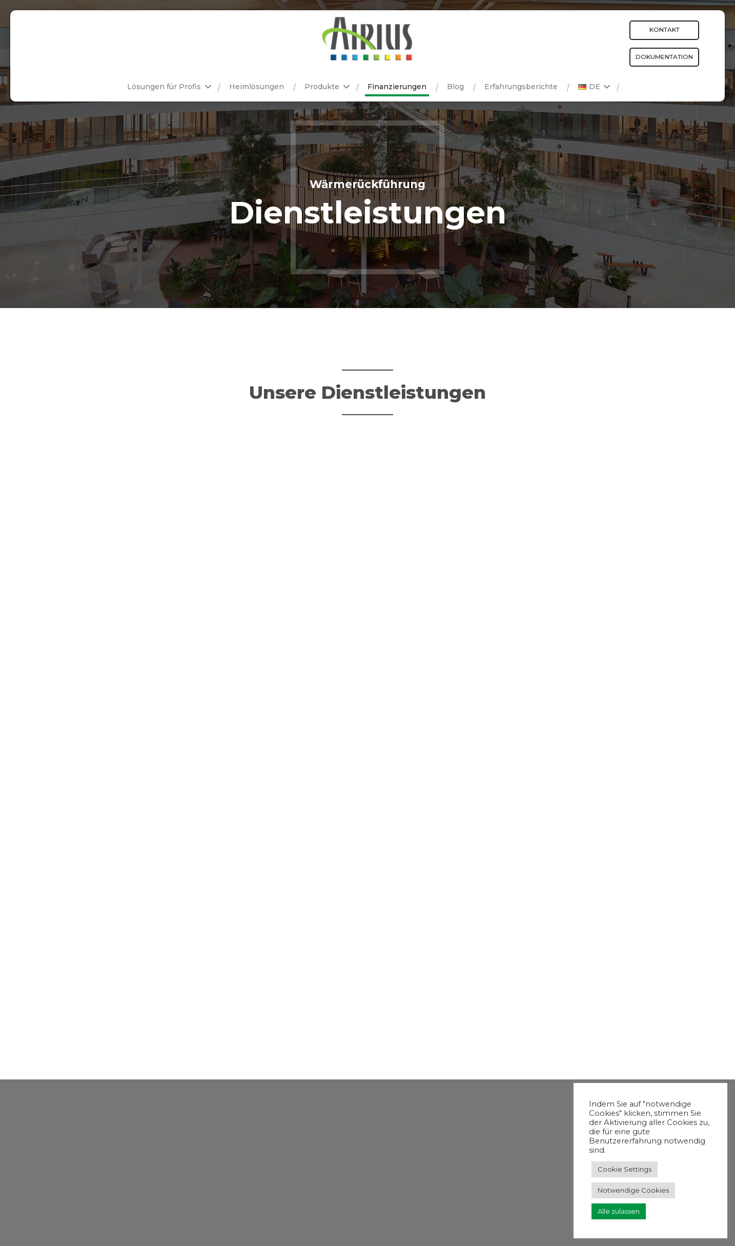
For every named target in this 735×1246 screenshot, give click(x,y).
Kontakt (664, 29)
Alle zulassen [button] (619, 1211)
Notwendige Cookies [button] (633, 1190)
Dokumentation (664, 56)
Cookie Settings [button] (624, 1169)
